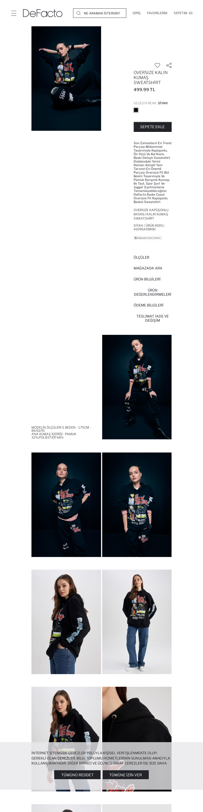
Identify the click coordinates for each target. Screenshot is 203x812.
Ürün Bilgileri (147, 279)
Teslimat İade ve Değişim (152, 318)
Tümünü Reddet (77, 775)
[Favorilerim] (157, 13)
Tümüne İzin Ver (125, 775)
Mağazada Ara (148, 268)
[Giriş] (137, 13)
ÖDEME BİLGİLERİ (148, 305)
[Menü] (13, 13)
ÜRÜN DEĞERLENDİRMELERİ (152, 292)
